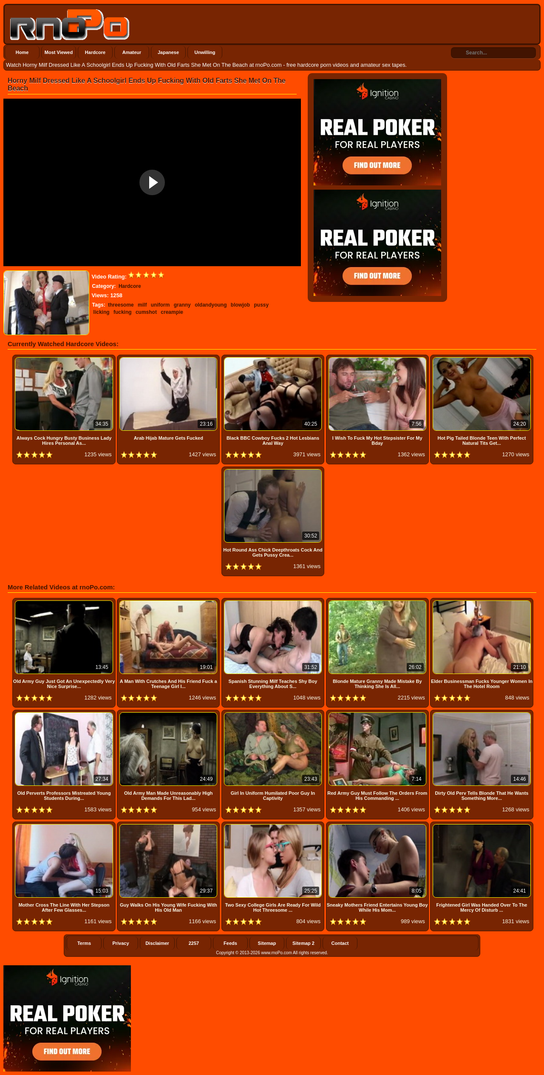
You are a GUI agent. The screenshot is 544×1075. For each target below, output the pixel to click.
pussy (261, 305)
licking (102, 312)
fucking (122, 312)
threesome (121, 305)
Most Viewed (59, 52)
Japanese (168, 52)
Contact (340, 943)
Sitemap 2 (303, 943)
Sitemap (267, 943)
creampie (172, 312)
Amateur (132, 52)
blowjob (240, 305)
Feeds (230, 943)
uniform (160, 305)
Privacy (120, 943)
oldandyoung (211, 305)
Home (22, 52)
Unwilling (205, 52)
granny (182, 305)
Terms (84, 943)
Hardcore (95, 52)
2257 (194, 943)
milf (142, 305)
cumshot (146, 312)
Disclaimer (157, 943)
